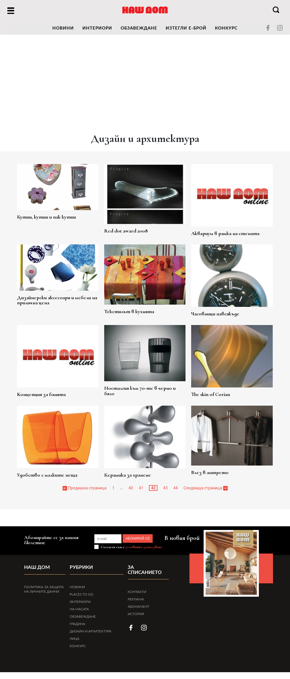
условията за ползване (143, 554)
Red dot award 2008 (130, 227)
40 (131, 491)
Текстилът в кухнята (134, 308)
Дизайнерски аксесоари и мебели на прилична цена (58, 299)
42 (153, 491)
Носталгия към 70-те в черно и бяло (143, 389)
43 (165, 491)
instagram (280, 28)
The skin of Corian (209, 397)
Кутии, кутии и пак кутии (59, 215)
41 (141, 491)
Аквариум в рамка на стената (225, 235)
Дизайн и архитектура (90, 638)
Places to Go (81, 601)
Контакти (137, 594)
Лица (74, 645)
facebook (268, 28)
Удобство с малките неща (59, 478)
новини (63, 28)
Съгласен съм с (131, 554)
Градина (77, 630)
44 (175, 491)
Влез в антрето (208, 470)
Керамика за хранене (132, 478)
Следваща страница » (204, 491)
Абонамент (138, 608)
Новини (77, 594)
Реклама (136, 601)
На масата (79, 616)
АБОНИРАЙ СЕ (145, 546)
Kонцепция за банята (53, 397)
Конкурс (226, 28)
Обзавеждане (139, 28)
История (136, 616)
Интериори (97, 28)
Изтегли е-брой (186, 28)
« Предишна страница (85, 491)
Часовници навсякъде (214, 316)
